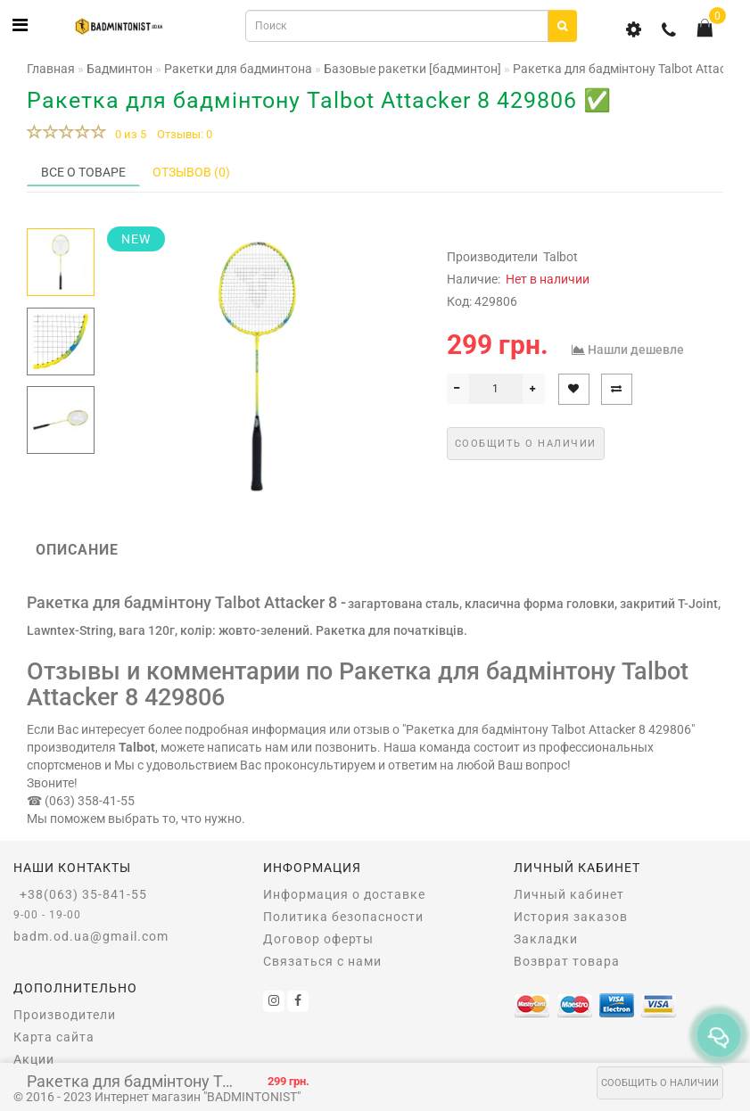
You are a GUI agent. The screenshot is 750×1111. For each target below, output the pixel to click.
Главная (51, 69)
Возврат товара (567, 961)
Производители (64, 1015)
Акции (33, 1059)
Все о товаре (83, 172)
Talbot (560, 257)
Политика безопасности (343, 916)
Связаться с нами (322, 961)
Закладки (546, 939)
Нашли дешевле (636, 349)
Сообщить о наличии (660, 1083)
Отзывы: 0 (184, 134)
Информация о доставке (344, 894)
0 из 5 (128, 134)
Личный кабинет (569, 894)
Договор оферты (318, 939)
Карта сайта (54, 1037)
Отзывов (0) (191, 172)
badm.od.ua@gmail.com (91, 936)
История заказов (571, 916)
